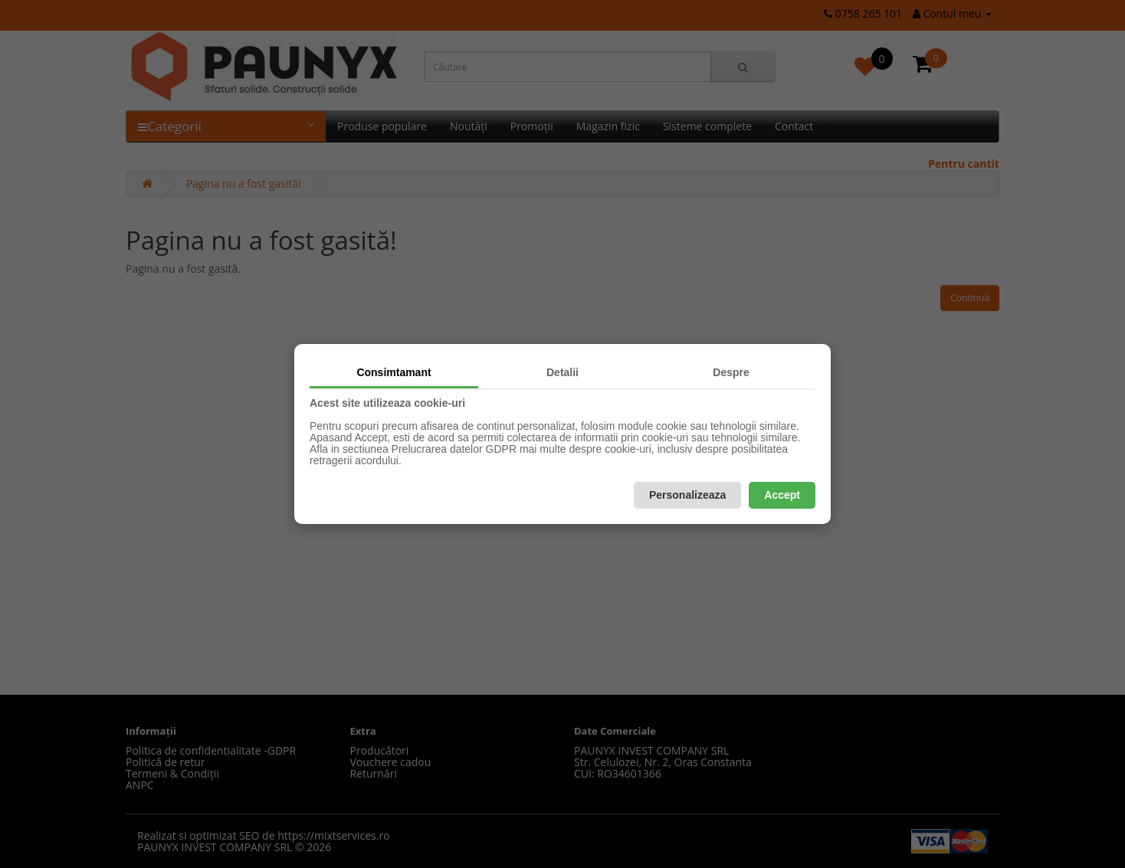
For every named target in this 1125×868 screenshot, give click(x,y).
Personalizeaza (687, 495)
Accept (782, 495)
